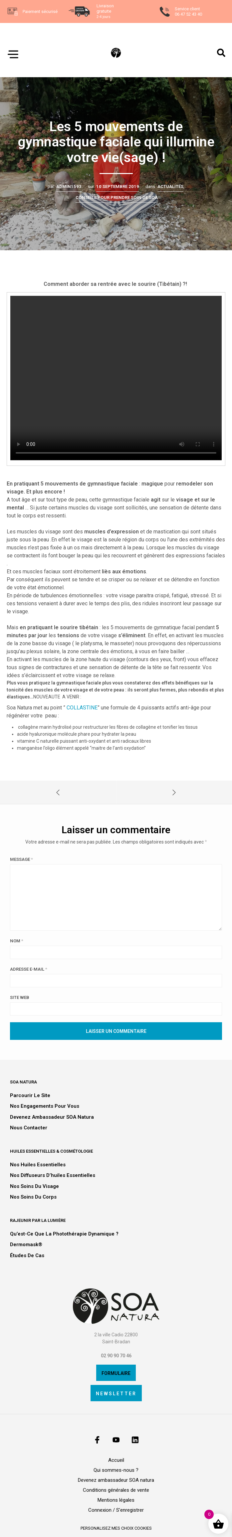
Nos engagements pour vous (44, 1106)
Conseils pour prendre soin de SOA (117, 197)
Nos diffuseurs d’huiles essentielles (52, 1175)
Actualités (170, 186)
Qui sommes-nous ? (116, 1470)
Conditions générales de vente (116, 1490)
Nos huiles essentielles (38, 1165)
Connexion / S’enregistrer (116, 1510)
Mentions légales (116, 1500)
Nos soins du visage (34, 1186)
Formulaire (116, 1373)
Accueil (116, 1460)
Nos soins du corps (33, 1197)
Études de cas (27, 1255)
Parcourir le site (30, 1095)
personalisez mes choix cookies (116, 1528)
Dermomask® (26, 1245)
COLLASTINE (82, 707)
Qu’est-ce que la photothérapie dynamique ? (64, 1234)
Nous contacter (28, 1128)
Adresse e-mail (28, 969)
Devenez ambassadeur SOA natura (52, 1117)
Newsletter (116, 1393)
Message (21, 859)
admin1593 (69, 186)
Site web (19, 997)
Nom (16, 940)
